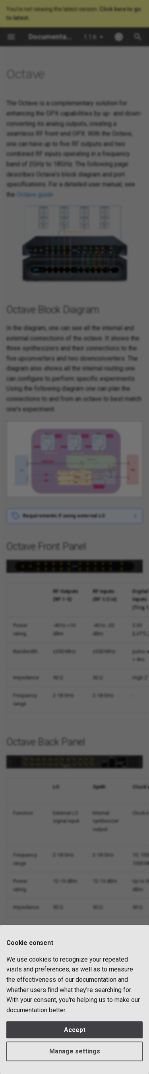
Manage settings (74, 1051)
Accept (74, 1030)
